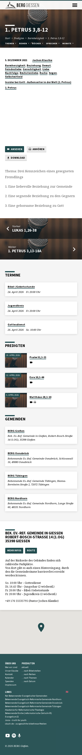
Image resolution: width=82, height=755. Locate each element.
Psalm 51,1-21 (38, 357)
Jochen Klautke (42, 60)
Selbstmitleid (14, 76)
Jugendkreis (16, 305)
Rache (43, 72)
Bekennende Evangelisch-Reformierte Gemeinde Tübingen (33, 706)
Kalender (9, 677)
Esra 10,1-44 (37, 377)
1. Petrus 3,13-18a (24, 250)
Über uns (10, 663)
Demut (46, 65)
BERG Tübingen (18, 475)
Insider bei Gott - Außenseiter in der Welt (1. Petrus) (38, 82)
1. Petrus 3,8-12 (56, 38)
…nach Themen (29, 677)
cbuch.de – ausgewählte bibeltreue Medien (26, 723)
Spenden (9, 681)
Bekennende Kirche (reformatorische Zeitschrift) (28, 713)
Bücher (38, 43)
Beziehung (34, 65)
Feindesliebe (13, 69)
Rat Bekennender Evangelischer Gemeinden (26, 695)
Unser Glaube (11, 670)
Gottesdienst (16, 324)
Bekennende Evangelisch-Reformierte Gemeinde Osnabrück (33, 702)
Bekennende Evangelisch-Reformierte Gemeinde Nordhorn (33, 699)
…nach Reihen (29, 674)
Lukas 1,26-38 (24, 230)
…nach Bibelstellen (31, 670)
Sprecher (53, 43)
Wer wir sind (11, 667)
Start (7, 38)
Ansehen (14, 149)
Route (31, 550)
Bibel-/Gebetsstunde (21, 286)
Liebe (45, 69)
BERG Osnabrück (18, 453)
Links (8, 691)
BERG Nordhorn (17, 498)
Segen (53, 72)
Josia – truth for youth (15, 720)
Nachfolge (11, 72)
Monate (68, 43)
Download (16, 158)
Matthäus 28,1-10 (40, 397)
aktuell (25, 667)
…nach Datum (28, 681)
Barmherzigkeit (36, 38)
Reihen (24, 43)
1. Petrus (10, 87)
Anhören (36, 149)
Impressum (10, 684)
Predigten (19, 38)
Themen (11, 43)
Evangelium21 (12, 716)
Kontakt (9, 674)
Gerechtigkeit (32, 69)
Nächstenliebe (29, 72)
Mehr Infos (14, 550)
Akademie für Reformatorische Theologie (24, 709)
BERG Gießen (16, 430)
